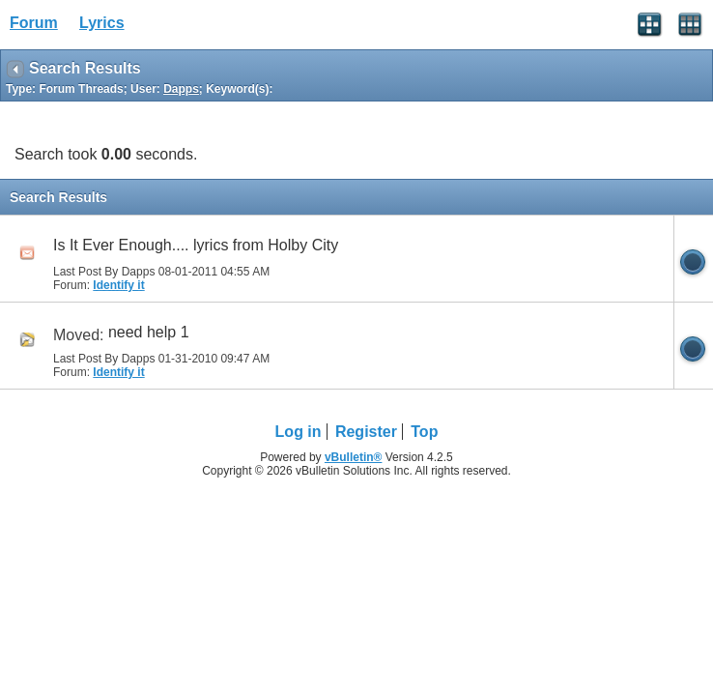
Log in (298, 431)
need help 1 (148, 332)
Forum (34, 22)
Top (424, 431)
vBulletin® (354, 457)
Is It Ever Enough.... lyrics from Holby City (195, 245)
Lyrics (102, 22)
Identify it (118, 285)
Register (366, 431)
